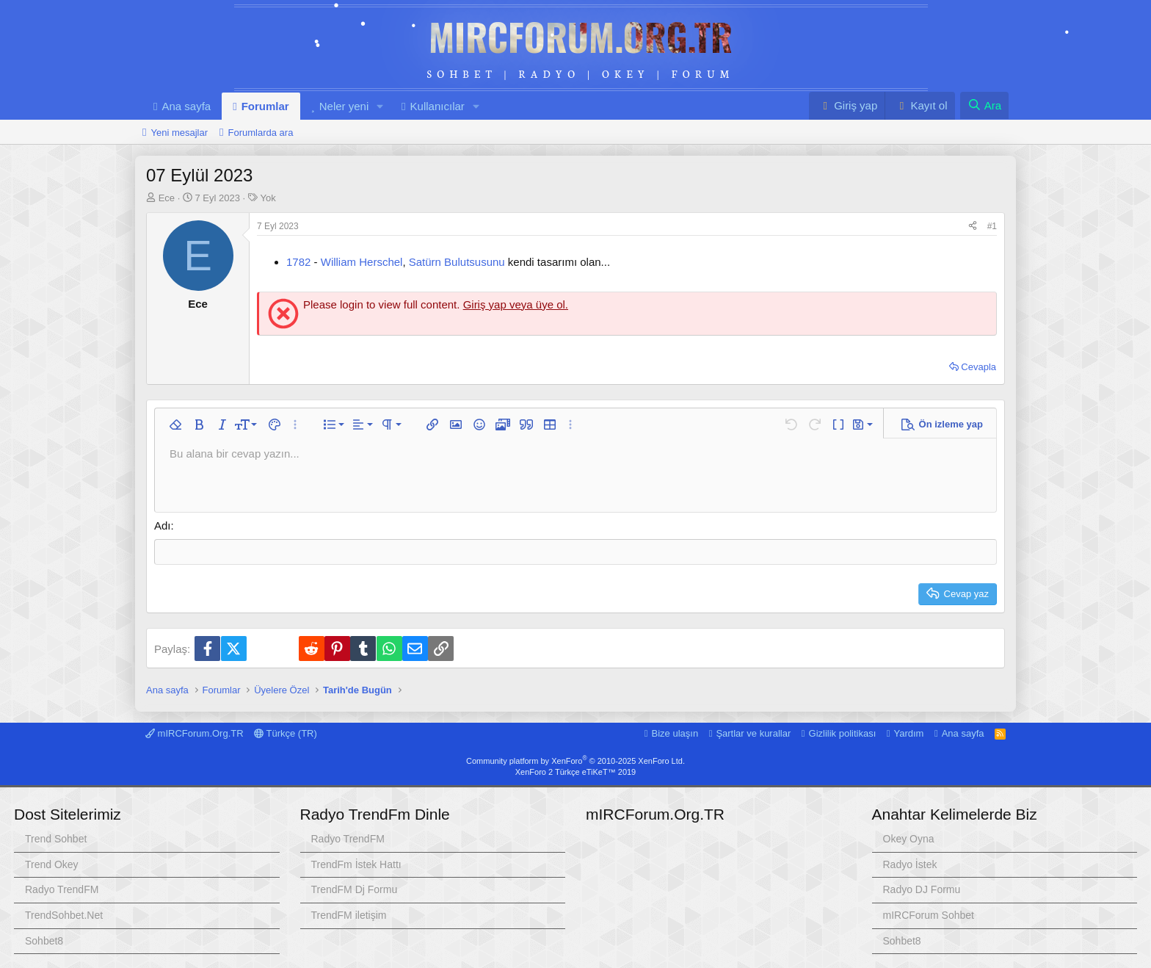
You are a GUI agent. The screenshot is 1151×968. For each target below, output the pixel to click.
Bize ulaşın (675, 733)
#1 (992, 226)
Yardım (909, 733)
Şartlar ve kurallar (753, 733)
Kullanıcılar (437, 106)
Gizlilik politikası (842, 733)
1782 (298, 262)
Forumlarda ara (261, 132)
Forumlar (265, 106)
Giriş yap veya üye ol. (515, 304)
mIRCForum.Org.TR (581, 36)
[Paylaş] (972, 226)
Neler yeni (344, 106)
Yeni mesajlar (179, 132)
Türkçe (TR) (285, 733)
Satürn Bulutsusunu (457, 262)
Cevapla (978, 366)
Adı (162, 525)
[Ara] (984, 105)
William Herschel (362, 262)
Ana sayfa (186, 106)
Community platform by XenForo (575, 760)
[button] (380, 106)
